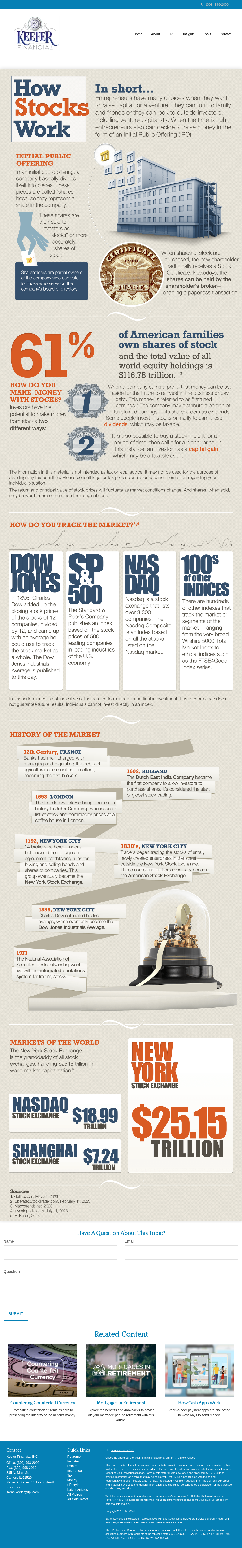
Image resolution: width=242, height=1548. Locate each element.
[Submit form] (16, 1314)
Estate (72, 1466)
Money (72, 1480)
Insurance (74, 1471)
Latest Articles (77, 1489)
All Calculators (77, 1499)
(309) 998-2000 (215, 4)
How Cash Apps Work (199, 1402)
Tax (70, 1475)
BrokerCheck (187, 1457)
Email (130, 1241)
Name (9, 1241)
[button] (155, 34)
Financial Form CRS (122, 1450)
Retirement (75, 1456)
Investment (75, 1461)
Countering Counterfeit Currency (42, 1402)
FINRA (170, 1522)
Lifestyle (73, 1485)
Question (12, 1272)
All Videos (74, 1494)
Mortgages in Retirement (121, 1402)
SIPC (180, 1522)
